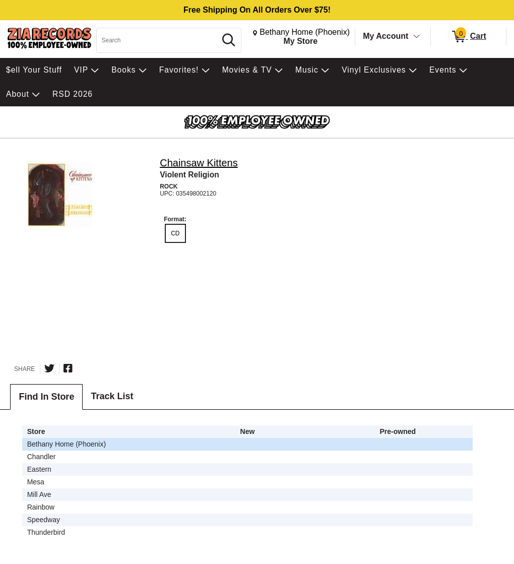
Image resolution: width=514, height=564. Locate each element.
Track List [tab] (112, 396)
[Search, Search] (158, 40)
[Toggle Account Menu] (417, 37)
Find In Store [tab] (46, 397)
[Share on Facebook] (68, 368)
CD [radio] (175, 233)
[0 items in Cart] (468, 36)
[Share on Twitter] (49, 368)
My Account (385, 36)
